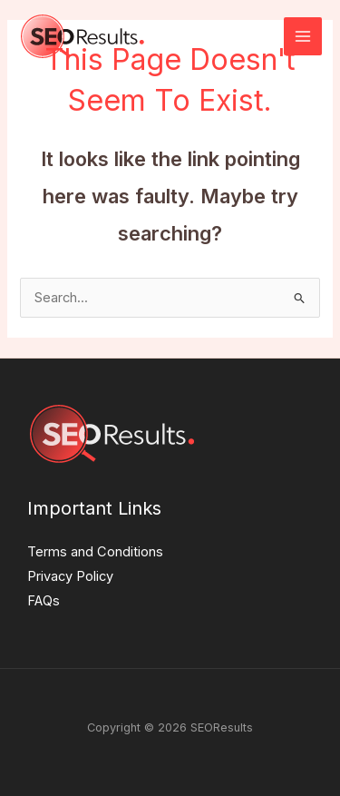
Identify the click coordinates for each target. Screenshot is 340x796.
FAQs (43, 601)
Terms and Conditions (95, 552)
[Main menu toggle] (303, 36)
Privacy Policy (70, 576)
